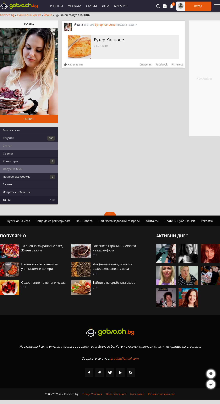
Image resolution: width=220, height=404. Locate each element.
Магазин (121, 6)
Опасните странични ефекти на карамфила (114, 248)
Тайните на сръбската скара (114, 282)
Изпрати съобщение (17, 192)
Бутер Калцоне (105, 24)
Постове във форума (29, 177)
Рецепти (56, 6)
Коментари (29, 161)
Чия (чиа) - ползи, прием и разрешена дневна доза (112, 266)
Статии (91, 6)
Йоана (48, 15)
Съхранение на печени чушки (44, 282)
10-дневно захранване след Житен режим (42, 248)
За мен (7, 184)
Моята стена (11, 130)
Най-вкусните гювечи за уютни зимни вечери (39, 266)
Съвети (8, 153)
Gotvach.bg (7, 15)
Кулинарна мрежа (29, 15)
